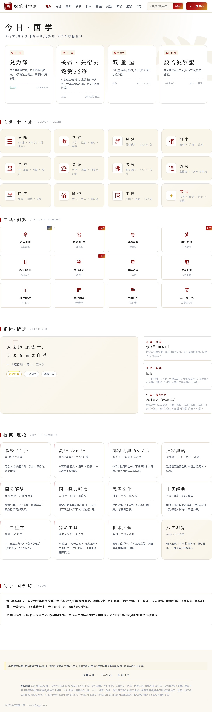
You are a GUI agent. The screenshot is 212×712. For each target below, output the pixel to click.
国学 (139, 6)
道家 (129, 6)
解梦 (78, 6)
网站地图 (124, 675)
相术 (89, 6)
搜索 (178, 6)
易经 (58, 6)
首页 (48, 6)
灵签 (109, 6)
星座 (99, 6)
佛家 (119, 6)
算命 (68, 6)
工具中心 (198, 6)
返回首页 (88, 675)
